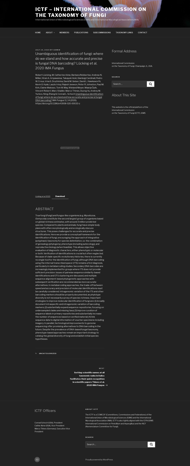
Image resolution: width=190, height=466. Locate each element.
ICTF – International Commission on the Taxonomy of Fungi (90, 12)
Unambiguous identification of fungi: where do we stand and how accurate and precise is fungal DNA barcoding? (69, 97)
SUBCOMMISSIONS (102, 32)
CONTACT (142, 32)
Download (60, 196)
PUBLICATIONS (81, 32)
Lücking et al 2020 (42, 196)
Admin (56, 50)
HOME (38, 32)
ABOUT (50, 32)
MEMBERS (64, 32)
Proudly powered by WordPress (99, 459)
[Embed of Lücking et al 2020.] (69, 147)
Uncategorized (48, 353)
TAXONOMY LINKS (124, 32)
